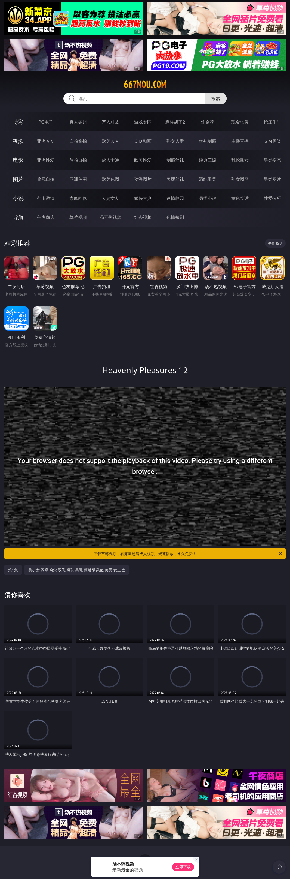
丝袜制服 (207, 141)
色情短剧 (175, 217)
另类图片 (272, 179)
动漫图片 (143, 179)
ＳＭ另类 (272, 141)
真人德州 (78, 122)
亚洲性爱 (45, 160)
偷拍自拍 (78, 160)
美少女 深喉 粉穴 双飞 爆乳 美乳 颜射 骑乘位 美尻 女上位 (76, 570)
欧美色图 (110, 179)
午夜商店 (45, 217)
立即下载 (183, 866)
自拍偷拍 (78, 141)
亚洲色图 (78, 179)
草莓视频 (78, 217)
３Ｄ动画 (143, 141)
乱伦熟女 (240, 160)
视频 (18, 141)
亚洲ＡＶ (45, 141)
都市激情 (45, 198)
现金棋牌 (240, 122)
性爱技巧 (272, 198)
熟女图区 (240, 179)
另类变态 (272, 160)
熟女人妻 (175, 141)
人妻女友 (110, 198)
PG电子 (45, 122)
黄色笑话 (240, 198)
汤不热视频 (110, 217)
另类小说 (207, 198)
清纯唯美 (207, 179)
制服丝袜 (175, 160)
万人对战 (110, 122)
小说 (18, 198)
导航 (18, 217)
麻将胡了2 (175, 122)
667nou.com (145, 84)
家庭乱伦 (78, 198)
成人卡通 (110, 160)
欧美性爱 (143, 160)
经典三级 (207, 160)
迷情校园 (175, 198)
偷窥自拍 (45, 179)
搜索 (215, 98)
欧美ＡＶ (110, 141)
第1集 (13, 570)
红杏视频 (143, 217)
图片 (18, 179)
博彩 (18, 121)
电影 (18, 160)
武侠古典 (143, 198)
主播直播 (240, 141)
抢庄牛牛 (272, 122)
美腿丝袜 (175, 179)
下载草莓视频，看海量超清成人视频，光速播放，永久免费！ (188, 553)
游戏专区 (143, 122)
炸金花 (207, 122)
